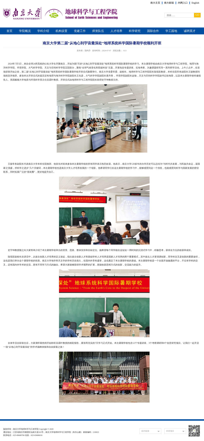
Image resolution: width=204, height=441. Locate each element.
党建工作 (80, 31)
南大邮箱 (169, 3)
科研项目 (170, 431)
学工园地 (171, 31)
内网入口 (183, 3)
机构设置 (61, 31)
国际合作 (153, 31)
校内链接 (145, 431)
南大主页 (155, 3)
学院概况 (25, 31)
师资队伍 (98, 31)
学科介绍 (43, 31)
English (195, 3)
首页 (9, 31)
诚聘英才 (190, 31)
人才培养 (116, 31)
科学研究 (135, 31)
